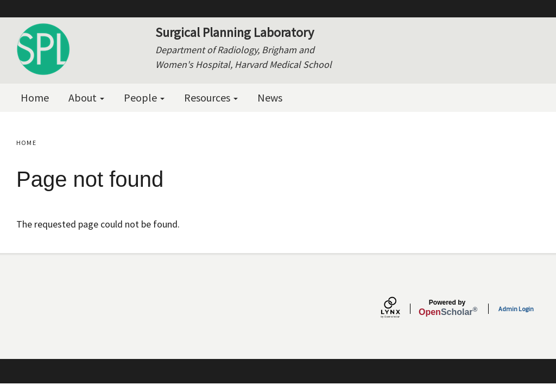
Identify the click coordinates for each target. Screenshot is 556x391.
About (86, 97)
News (269, 97)
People (144, 97)
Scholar (447, 308)
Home (35, 97)
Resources (211, 97)
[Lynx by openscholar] (400, 309)
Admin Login (516, 309)
